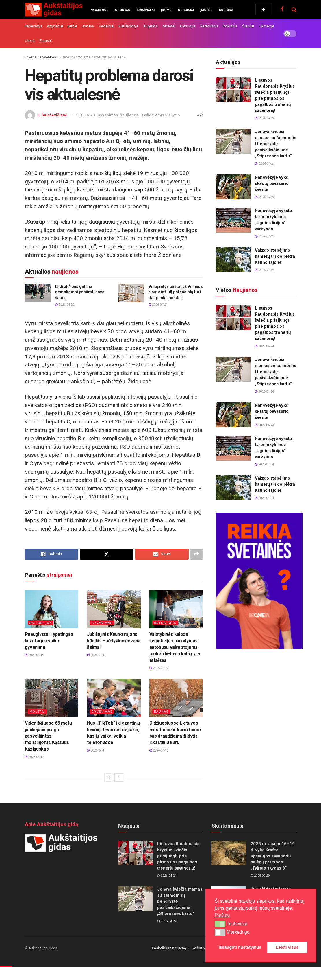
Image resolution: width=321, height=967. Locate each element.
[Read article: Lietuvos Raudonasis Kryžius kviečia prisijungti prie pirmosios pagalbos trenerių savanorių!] (233, 89)
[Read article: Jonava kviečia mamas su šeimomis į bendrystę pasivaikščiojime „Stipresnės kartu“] (233, 141)
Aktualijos (40, 623)
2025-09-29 (260, 876)
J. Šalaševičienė (52, 115)
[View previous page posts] (108, 777)
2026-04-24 (264, 346)
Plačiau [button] (222, 915)
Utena (30, 40)
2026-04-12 (158, 668)
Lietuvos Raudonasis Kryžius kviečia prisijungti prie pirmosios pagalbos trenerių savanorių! (178, 856)
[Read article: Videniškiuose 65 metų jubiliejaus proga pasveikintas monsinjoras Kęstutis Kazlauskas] (52, 698)
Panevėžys (33, 26)
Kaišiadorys (128, 26)
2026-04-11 (96, 750)
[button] (220, 924)
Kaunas (161, 712)
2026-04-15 (96, 655)
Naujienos (99, 10)
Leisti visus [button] (287, 947)
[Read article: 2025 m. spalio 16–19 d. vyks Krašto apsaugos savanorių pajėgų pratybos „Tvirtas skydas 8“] (228, 853)
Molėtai (169, 26)
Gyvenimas (49, 57)
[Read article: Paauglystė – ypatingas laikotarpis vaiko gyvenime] (52, 609)
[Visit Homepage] (53, 9)
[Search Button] (294, 9)
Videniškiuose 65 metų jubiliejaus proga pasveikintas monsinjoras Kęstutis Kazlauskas (48, 736)
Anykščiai (55, 26)
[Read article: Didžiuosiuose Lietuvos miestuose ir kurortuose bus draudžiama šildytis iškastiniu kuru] (176, 698)
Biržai (72, 26)
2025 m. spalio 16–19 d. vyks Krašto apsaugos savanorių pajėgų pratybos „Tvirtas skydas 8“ (273, 856)
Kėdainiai (106, 26)
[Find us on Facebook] (282, 9)
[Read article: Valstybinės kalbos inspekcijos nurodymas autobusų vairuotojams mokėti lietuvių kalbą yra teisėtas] (176, 609)
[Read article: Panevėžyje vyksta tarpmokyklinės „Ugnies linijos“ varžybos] (233, 220)
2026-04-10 (158, 750)
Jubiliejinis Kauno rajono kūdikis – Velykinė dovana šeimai (113, 640)
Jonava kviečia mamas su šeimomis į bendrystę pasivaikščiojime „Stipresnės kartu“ (275, 144)
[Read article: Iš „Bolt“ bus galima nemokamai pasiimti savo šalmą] (38, 293)
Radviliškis (209, 26)
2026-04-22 (64, 305)
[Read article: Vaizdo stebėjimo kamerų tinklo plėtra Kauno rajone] (233, 259)
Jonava (88, 26)
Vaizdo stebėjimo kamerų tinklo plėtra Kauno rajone (275, 256)
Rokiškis (230, 26)
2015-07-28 (85, 115)
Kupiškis (150, 26)
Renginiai (186, 10)
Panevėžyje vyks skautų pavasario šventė (272, 183)
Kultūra (226, 10)
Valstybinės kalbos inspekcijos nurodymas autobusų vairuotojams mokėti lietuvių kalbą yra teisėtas (174, 647)
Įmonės (206, 10)
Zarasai (45, 40)
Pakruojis (187, 26)
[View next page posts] (118, 777)
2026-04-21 (158, 305)
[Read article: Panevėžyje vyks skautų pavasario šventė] (233, 186)
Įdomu (166, 10)
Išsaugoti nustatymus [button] (240, 947)
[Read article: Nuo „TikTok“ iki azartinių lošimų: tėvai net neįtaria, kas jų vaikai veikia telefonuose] (114, 698)
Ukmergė (266, 26)
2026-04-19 (34, 655)
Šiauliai (248, 26)
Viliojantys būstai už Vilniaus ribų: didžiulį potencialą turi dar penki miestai (176, 292)
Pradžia (31, 57)
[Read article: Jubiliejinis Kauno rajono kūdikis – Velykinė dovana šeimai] (114, 609)
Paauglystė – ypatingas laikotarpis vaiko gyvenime (49, 640)
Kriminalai (146, 10)
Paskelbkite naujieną (169, 948)
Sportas (122, 10)
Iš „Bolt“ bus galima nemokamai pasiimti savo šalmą (80, 292)
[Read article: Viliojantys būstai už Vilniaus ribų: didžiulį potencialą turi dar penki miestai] (131, 293)
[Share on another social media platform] (196, 554)
